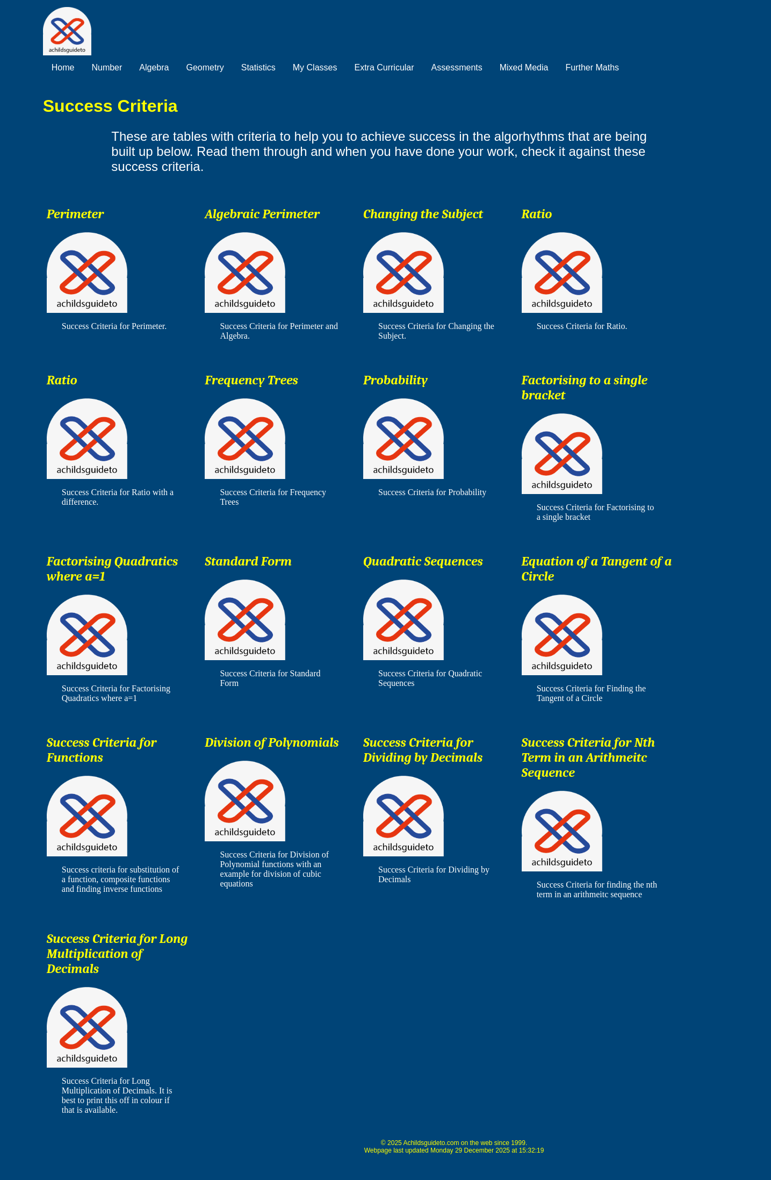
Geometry (205, 67)
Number (106, 67)
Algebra (154, 67)
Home (63, 67)
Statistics (258, 67)
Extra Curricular (384, 67)
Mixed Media (524, 67)
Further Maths (592, 67)
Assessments (456, 67)
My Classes (315, 67)
